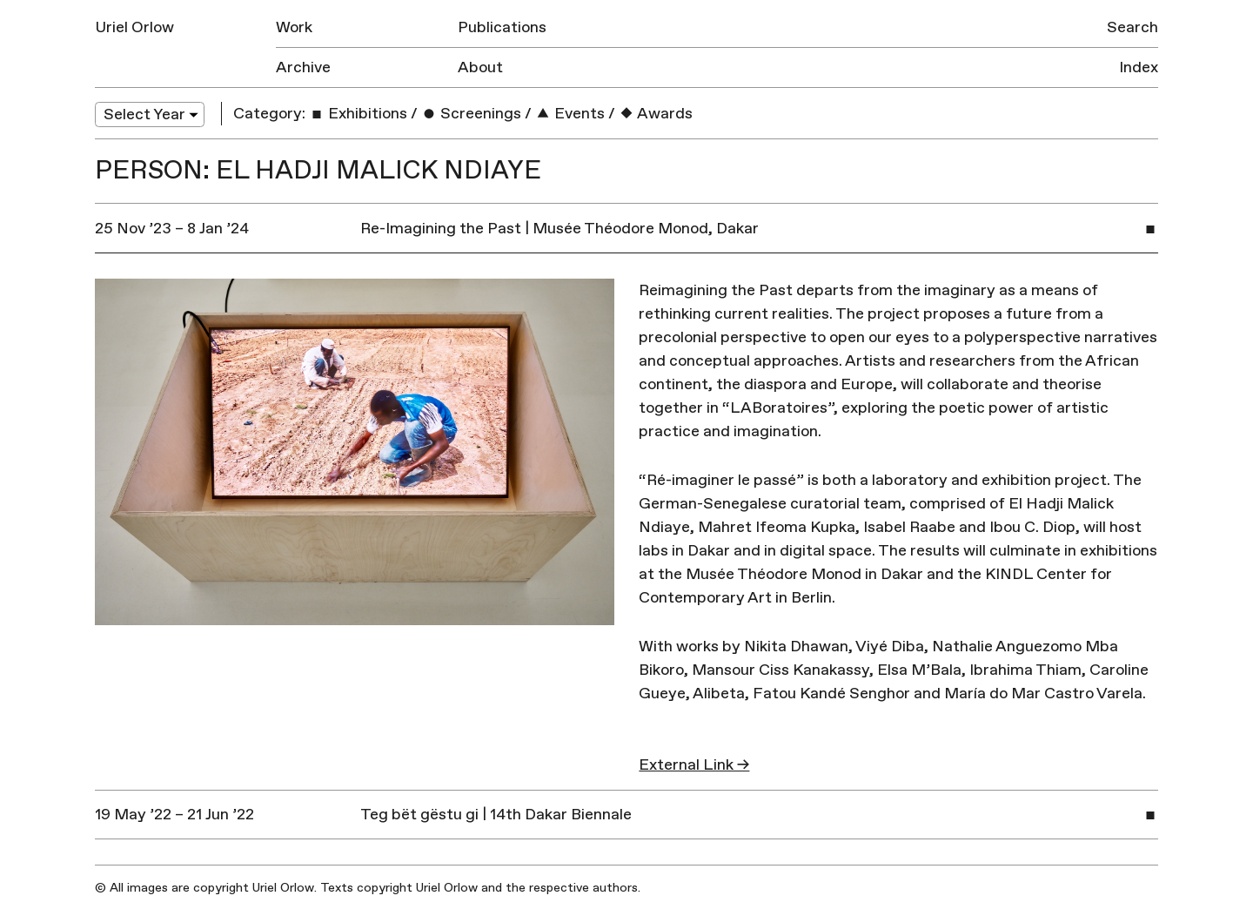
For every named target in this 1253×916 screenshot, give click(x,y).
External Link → (694, 765)
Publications (502, 27)
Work (294, 27)
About (480, 67)
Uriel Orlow (134, 27)
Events (570, 114)
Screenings (471, 114)
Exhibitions (358, 114)
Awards (656, 114)
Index (1138, 67)
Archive (303, 67)
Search (1132, 27)
